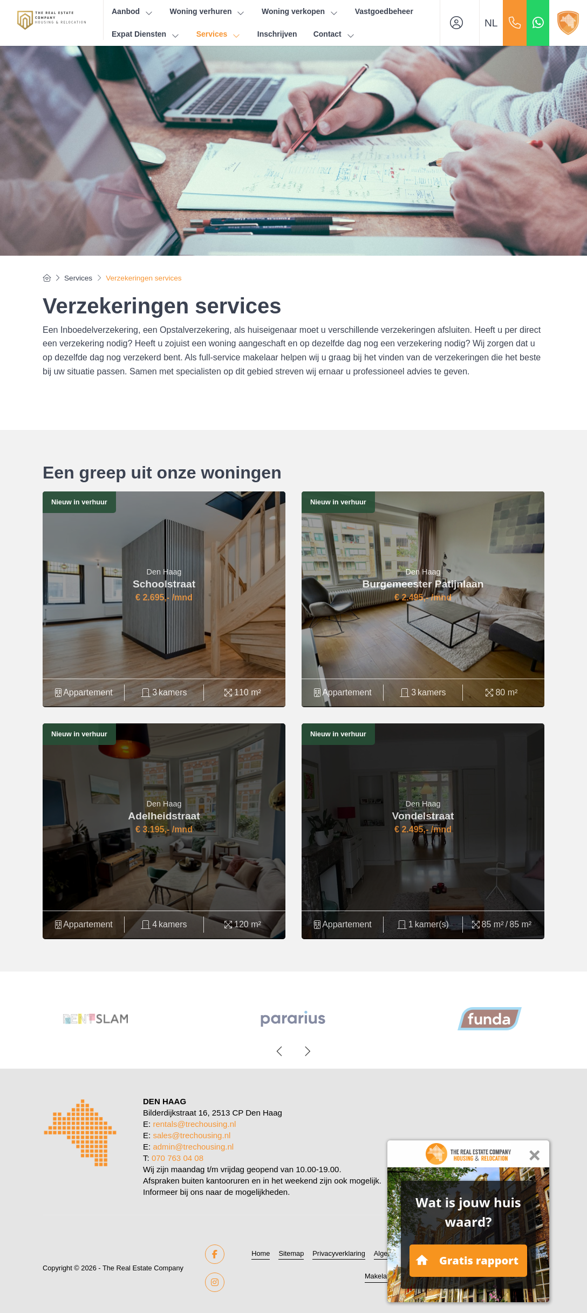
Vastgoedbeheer (384, 11)
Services (218, 34)
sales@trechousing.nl (191, 1135)
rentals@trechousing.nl (194, 1124)
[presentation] (280, 1051)
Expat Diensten (146, 34)
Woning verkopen (300, 11)
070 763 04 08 (177, 1157)
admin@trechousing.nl (193, 1146)
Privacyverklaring (338, 1253)
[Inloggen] (459, 23)
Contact (334, 34)
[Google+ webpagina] (214, 1282)
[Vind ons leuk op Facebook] (214, 1254)
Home (260, 1253)
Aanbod (133, 11)
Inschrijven (277, 34)
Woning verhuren (207, 11)
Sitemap (291, 1253)
